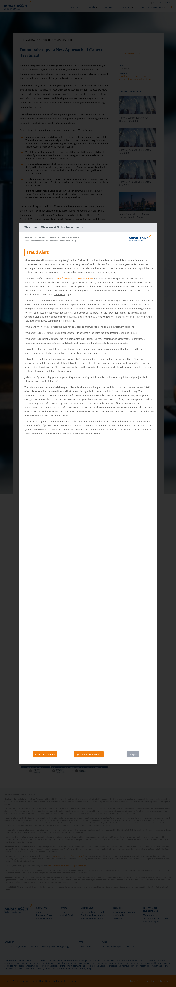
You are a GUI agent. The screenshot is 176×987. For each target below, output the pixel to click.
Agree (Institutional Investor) (88, 754)
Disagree (133, 754)
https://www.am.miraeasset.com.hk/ (74, 278)
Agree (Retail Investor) (45, 754)
